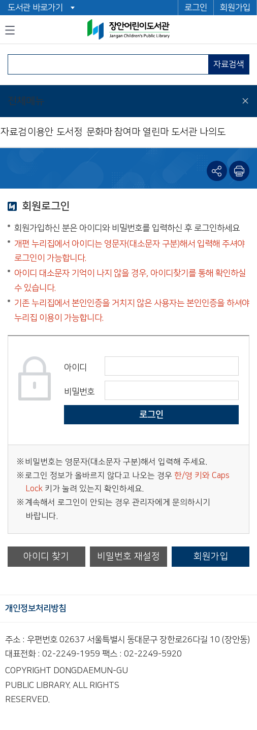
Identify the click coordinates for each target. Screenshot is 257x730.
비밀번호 (79, 391)
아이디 (75, 367)
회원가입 (235, 7)
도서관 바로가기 (35, 7)
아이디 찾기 (46, 556)
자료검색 (228, 64)
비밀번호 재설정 (128, 556)
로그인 (195, 7)
